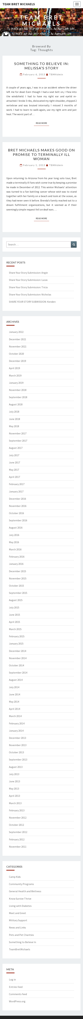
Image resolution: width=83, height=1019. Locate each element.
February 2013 (16, 810)
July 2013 (14, 774)
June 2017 (14, 462)
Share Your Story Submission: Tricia (28, 287)
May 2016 (14, 542)
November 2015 (17, 578)
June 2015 (14, 614)
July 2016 (14, 535)
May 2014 (14, 701)
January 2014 (16, 730)
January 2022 (16, 331)
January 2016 (16, 563)
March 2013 (15, 803)
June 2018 (14, 419)
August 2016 (16, 527)
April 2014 (14, 708)
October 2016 (16, 513)
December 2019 (17, 361)
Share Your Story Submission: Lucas (28, 279)
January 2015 (16, 643)
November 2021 (17, 346)
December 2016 (17, 498)
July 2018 (14, 411)
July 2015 (14, 607)
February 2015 (16, 636)
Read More (42, 123)
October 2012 (16, 824)
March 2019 (15, 375)
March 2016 (15, 549)
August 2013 (16, 767)
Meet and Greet (17, 913)
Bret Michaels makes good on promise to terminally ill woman (41, 154)
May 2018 (14, 426)
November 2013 (17, 745)
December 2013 (17, 737)
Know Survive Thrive (20, 898)
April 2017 (14, 476)
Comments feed (18, 994)
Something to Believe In (22, 942)
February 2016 (16, 556)
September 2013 (18, 759)
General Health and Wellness (25, 891)
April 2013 (14, 795)
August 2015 (16, 600)
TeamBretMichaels (19, 949)
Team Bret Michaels (18, 4)
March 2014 (15, 716)
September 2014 (18, 672)
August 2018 (16, 404)
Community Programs (21, 884)
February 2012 (16, 839)
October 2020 (16, 353)
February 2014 (16, 723)
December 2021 (17, 339)
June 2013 (14, 781)
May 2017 (14, 469)
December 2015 (17, 571)
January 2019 (16, 382)
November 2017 (17, 433)
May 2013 (14, 788)
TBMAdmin (56, 74)
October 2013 (16, 752)
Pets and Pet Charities (21, 934)
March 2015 (15, 629)
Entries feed (16, 986)
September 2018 (18, 397)
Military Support (18, 920)
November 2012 (17, 817)
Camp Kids (15, 876)
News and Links (17, 927)
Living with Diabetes (20, 905)
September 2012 (18, 832)
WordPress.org (17, 1001)
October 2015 (16, 585)
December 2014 (17, 651)
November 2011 (17, 846)
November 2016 (17, 506)
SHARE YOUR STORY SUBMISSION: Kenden (32, 301)
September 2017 (18, 440)
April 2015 (14, 622)
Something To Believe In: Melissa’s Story (41, 65)
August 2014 (16, 679)
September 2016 (18, 520)
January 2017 (16, 491)
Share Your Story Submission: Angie (28, 272)
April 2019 (14, 368)
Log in (12, 979)
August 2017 (16, 447)
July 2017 (14, 455)
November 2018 (17, 390)
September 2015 (18, 592)
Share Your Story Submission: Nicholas (30, 294)
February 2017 (16, 484)
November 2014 (17, 658)
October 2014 (16, 665)
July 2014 (14, 687)
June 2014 (14, 694)
